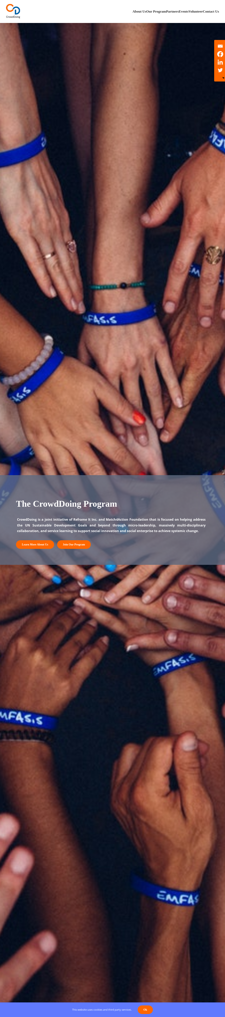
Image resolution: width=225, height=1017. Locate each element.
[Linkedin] (220, 62)
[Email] (220, 46)
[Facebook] (220, 54)
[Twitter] (220, 70)
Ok (145, 1009)
